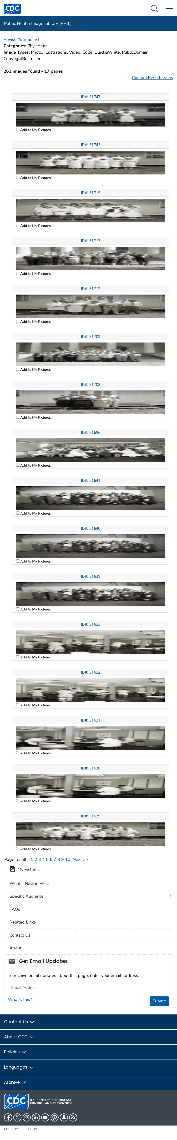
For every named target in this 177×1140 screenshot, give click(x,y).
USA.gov (30, 1129)
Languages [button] (19, 1067)
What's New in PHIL (29, 883)
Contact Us (20, 935)
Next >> (80, 859)
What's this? (20, 999)
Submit (159, 1001)
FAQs (15, 909)
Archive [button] (15, 1082)
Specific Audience (27, 896)
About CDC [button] (19, 1037)
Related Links (23, 922)
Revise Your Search (22, 39)
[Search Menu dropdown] (154, 9)
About (15, 948)
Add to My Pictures (35, 129)
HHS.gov (11, 1129)
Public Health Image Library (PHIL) (38, 23)
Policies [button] (15, 1052)
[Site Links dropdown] (169, 9)
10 (67, 859)
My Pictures (25, 870)
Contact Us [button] (19, 1022)
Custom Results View (152, 77)
